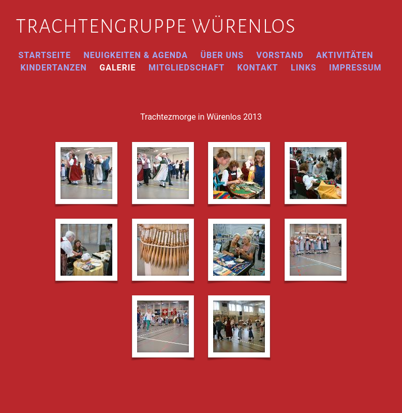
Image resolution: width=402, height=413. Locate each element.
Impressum (355, 68)
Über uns (222, 55)
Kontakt (257, 68)
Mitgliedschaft (186, 68)
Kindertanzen (53, 68)
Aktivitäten (345, 55)
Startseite (44, 55)
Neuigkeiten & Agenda (135, 55)
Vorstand (280, 55)
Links (304, 68)
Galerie (117, 68)
